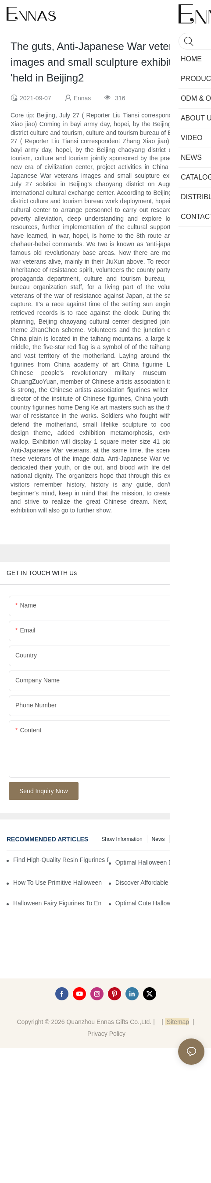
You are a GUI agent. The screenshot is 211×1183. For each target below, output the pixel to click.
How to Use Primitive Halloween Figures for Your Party (57, 882)
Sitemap (177, 1021)
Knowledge (187, 839)
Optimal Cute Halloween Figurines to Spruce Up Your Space (159, 903)
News (158, 839)
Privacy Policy (106, 1033)
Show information (121, 839)
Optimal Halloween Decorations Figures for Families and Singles (159, 862)
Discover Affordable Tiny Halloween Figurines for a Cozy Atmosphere (159, 882)
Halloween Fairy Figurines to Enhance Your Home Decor (57, 903)
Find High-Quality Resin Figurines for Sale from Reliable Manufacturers (61, 859)
